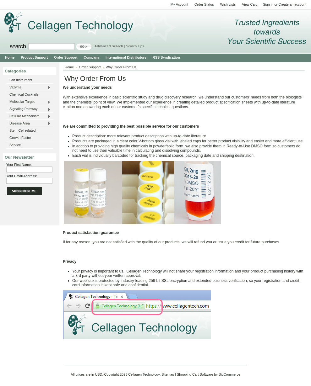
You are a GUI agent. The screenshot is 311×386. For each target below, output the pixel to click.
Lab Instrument (20, 80)
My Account (179, 4)
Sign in (268, 4)
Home (69, 67)
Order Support (90, 67)
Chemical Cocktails (23, 94)
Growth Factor (20, 138)
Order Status (204, 4)
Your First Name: (19, 165)
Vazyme (28, 87)
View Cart (249, 4)
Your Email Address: (21, 176)
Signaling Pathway (28, 109)
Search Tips (135, 46)
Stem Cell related (22, 130)
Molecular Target (28, 102)
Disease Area (28, 123)
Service (15, 145)
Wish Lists (228, 4)
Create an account (292, 4)
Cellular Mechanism (28, 116)
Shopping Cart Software (195, 374)
